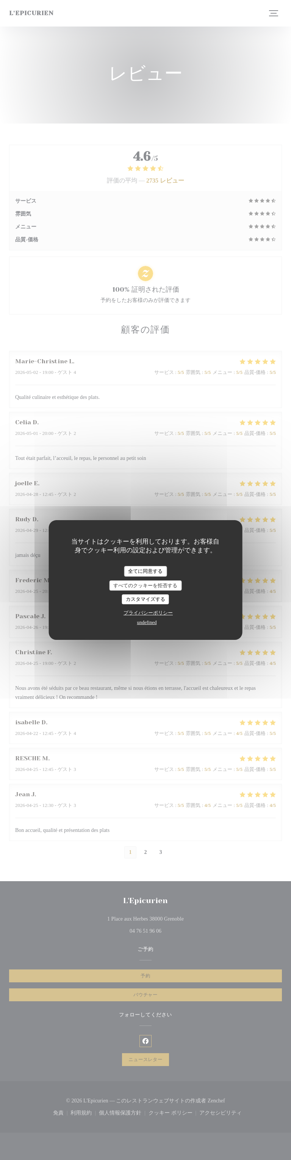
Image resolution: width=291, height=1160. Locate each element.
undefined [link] (147, 622)
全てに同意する (145, 571)
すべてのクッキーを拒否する (145, 585)
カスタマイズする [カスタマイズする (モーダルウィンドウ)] (145, 599)
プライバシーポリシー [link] (148, 613)
